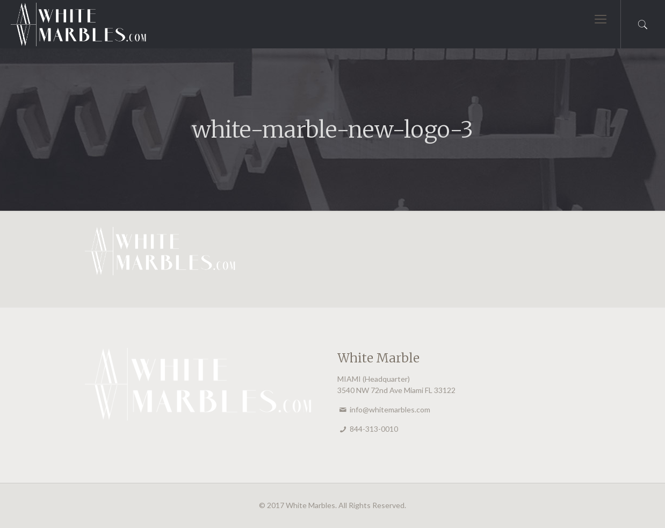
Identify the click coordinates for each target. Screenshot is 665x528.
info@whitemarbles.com (390, 409)
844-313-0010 (374, 428)
